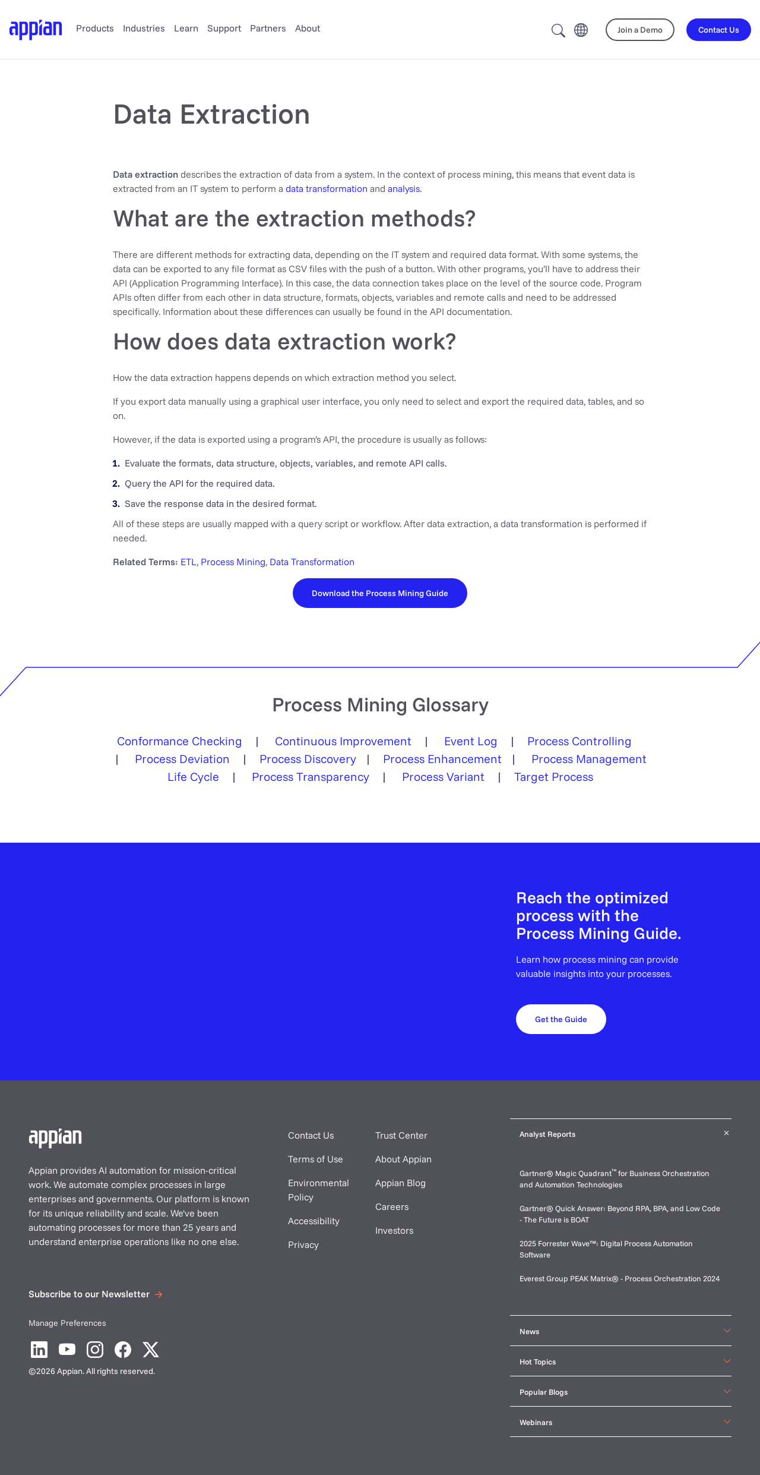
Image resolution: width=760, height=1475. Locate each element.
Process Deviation (182, 758)
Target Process (553, 776)
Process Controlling (579, 740)
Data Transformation (312, 562)
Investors (394, 1230)
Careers (391, 1206)
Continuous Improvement (343, 740)
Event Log (471, 740)
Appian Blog (400, 1183)
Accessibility (314, 1221)
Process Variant (443, 776)
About (307, 28)
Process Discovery (307, 758)
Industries (144, 28)
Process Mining (233, 562)
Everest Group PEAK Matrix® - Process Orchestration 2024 (620, 1278)
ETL (188, 562)
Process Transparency (310, 776)
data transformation (327, 188)
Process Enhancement (442, 758)
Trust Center (401, 1135)
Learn (186, 28)
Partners (268, 28)
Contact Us (311, 1135)
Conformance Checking (179, 740)
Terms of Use (315, 1159)
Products (95, 28)
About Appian (403, 1159)
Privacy (303, 1244)
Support (224, 28)
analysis (404, 188)
